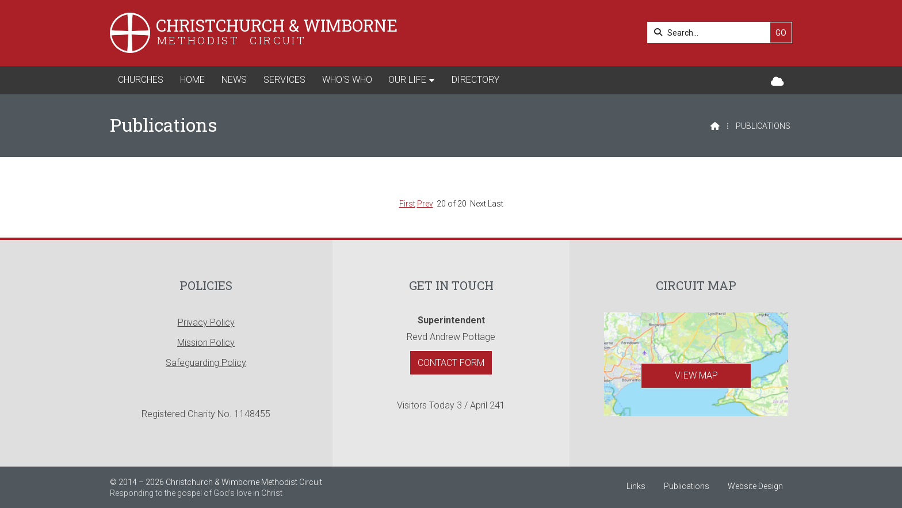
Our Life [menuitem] (407, 79)
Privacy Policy (206, 322)
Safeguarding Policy (206, 362)
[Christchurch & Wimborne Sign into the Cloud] (777, 82)
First (407, 203)
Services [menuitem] (284, 79)
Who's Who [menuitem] (347, 79)
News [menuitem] (234, 79)
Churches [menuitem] (140, 79)
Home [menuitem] (192, 79)
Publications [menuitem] (686, 486)
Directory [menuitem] (475, 79)
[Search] (711, 32)
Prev (425, 203)
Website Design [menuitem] (755, 486)
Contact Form (451, 362)
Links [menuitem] (635, 486)
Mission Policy (206, 342)
